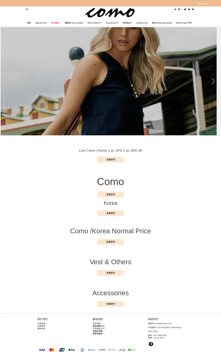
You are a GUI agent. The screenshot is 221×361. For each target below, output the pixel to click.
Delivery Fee (142, 22)
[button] (4, 81)
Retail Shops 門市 (184, 22)
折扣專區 (56, 22)
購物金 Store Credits (74, 22)
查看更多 (110, 159)
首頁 (29, 22)
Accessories (112, 22)
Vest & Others (94, 22)
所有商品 (127, 22)
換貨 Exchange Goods (162, 22)
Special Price (41, 22)
